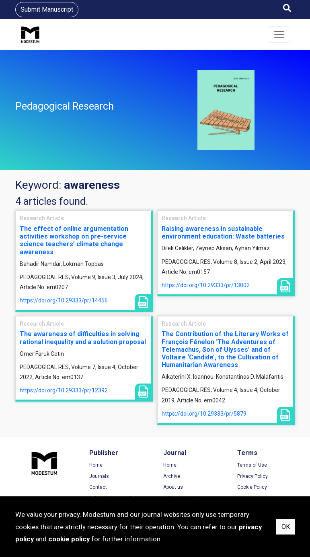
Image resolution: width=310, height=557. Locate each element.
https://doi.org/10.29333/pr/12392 (64, 390)
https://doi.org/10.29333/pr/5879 (204, 413)
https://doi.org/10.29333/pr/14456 (64, 300)
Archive (171, 476)
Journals (99, 476)
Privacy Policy (252, 476)
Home (96, 465)
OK (285, 526)
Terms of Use (252, 465)
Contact (98, 487)
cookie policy (69, 539)
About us (173, 487)
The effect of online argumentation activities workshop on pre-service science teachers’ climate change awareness (74, 240)
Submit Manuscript (47, 9)
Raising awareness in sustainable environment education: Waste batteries (223, 232)
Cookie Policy (252, 487)
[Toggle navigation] (279, 35)
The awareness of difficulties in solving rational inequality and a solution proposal (83, 337)
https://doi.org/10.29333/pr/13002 (206, 285)
